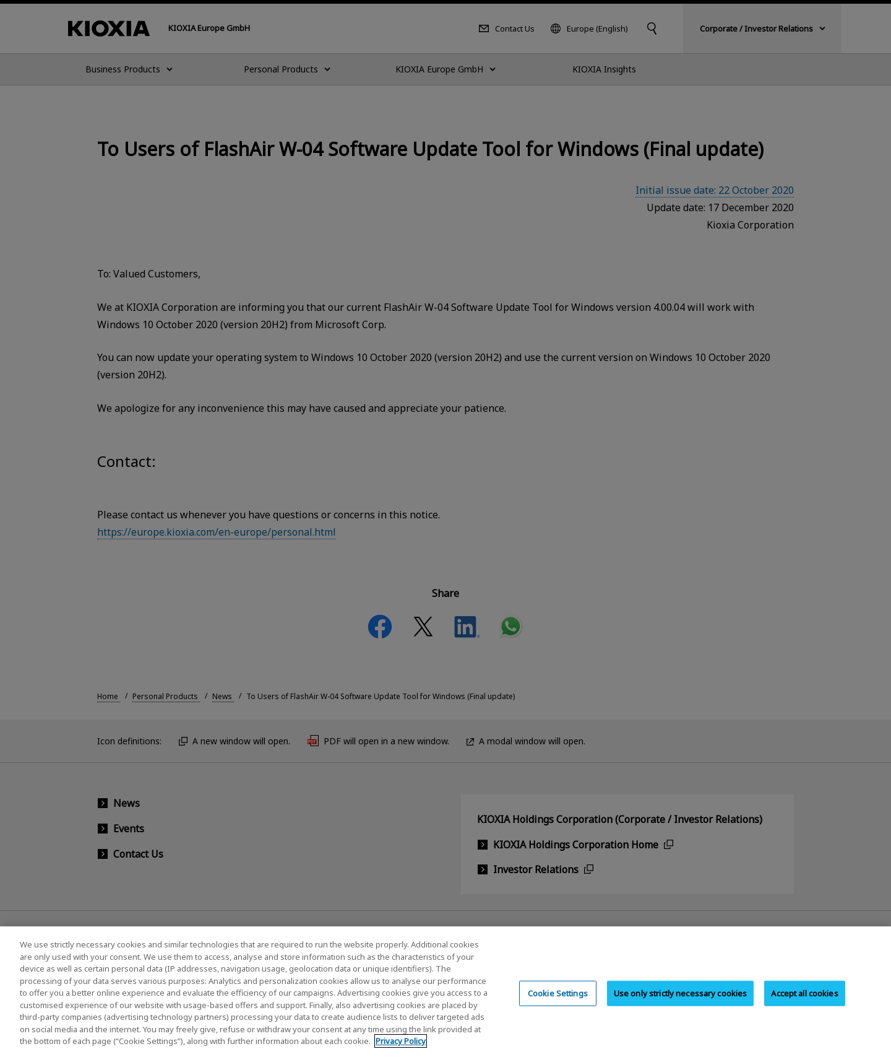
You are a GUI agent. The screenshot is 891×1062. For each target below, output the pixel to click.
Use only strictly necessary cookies (680, 1005)
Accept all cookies (804, 1005)
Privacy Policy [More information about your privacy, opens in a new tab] (401, 1053)
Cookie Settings (558, 1005)
